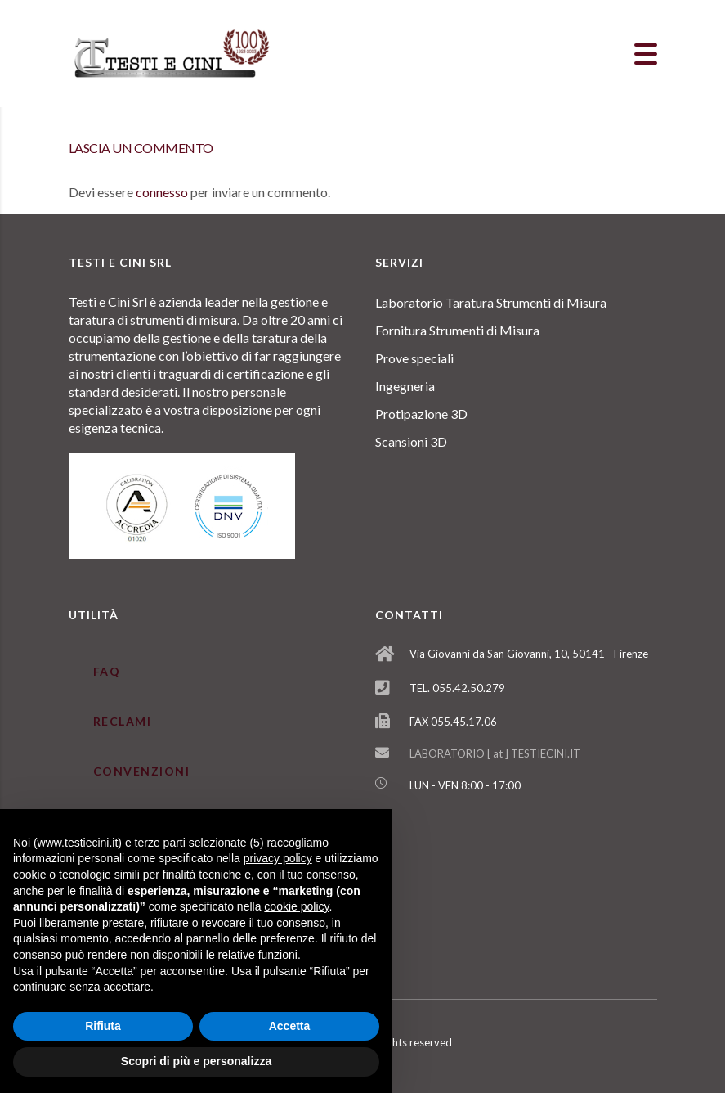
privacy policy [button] (278, 858)
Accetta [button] (290, 1025)
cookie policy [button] (296, 906)
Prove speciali (414, 358)
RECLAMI (122, 721)
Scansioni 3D (411, 441)
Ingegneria (405, 386)
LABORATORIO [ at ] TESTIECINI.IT (494, 753)
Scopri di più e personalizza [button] (196, 1061)
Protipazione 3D (421, 413)
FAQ (107, 671)
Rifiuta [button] (103, 1025)
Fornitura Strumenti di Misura (457, 330)
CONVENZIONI (141, 771)
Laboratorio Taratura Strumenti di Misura (490, 302)
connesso (162, 192)
